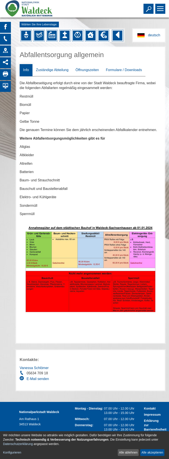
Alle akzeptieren (152, 452)
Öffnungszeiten (87, 70)
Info (26, 70)
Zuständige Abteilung (52, 70)
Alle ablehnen (128, 452)
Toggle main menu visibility (161, 7)
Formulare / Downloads (124, 70)
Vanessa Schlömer (34, 368)
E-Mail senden (38, 379)
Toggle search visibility (149, 7)
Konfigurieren (12, 452)
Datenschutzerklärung (18, 444)
